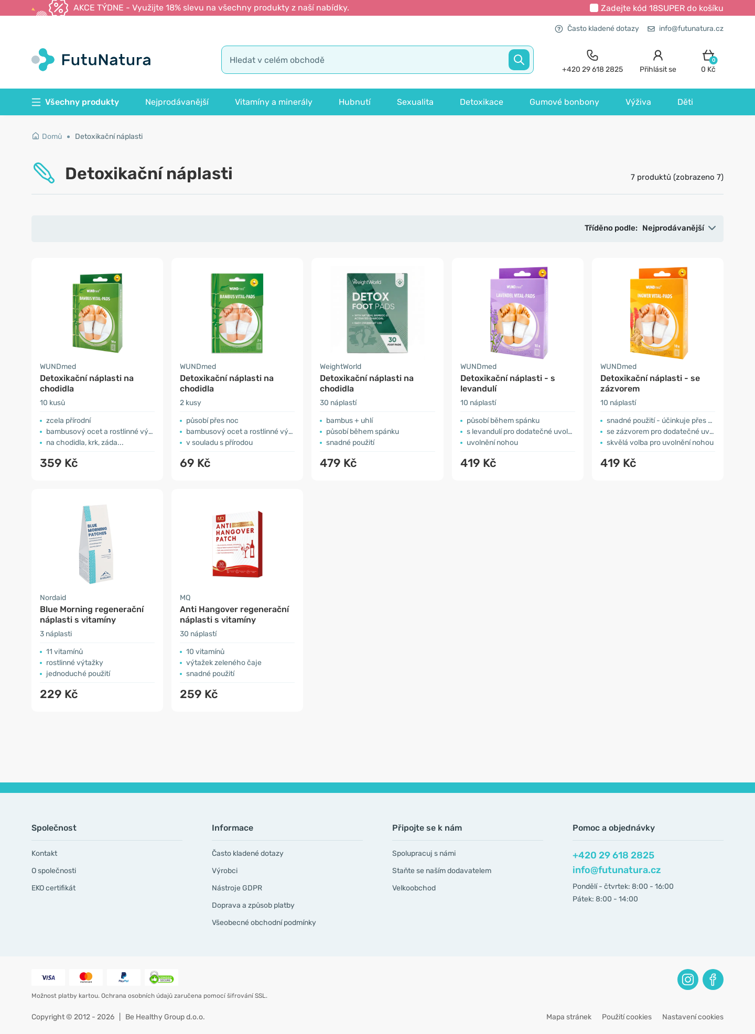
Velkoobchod (414, 888)
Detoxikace (481, 102)
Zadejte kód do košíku (662, 8)
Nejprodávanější (177, 102)
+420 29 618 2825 (613, 855)
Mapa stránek (568, 1017)
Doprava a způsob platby (253, 905)
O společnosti (53, 870)
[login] (658, 60)
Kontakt (44, 853)
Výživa (638, 102)
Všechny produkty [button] (75, 102)
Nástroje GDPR (237, 888)
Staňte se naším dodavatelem (441, 870)
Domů (46, 136)
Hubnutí (355, 102)
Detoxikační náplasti (109, 136)
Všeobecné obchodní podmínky (264, 922)
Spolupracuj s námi (424, 853)
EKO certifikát (53, 888)
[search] (377, 60)
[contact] (592, 60)
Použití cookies (627, 1017)
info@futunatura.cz (686, 28)
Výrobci (225, 870)
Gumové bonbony (564, 102)
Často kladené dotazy (597, 28)
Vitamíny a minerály (273, 102)
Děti (685, 102)
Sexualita (415, 102)
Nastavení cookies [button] (693, 1017)
